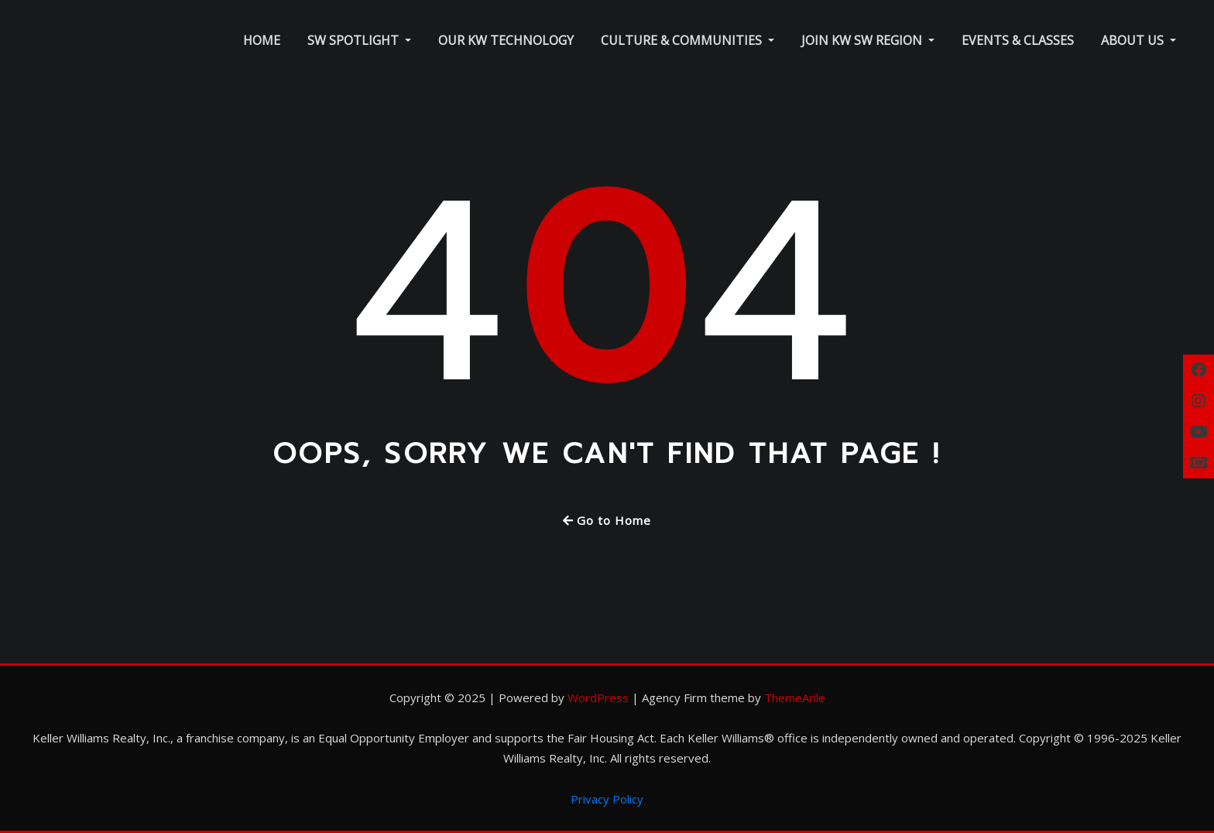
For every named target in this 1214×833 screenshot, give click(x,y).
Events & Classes (1018, 40)
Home (261, 40)
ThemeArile (794, 697)
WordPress (598, 697)
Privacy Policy (607, 799)
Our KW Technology (506, 40)
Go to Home (607, 520)
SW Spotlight (359, 40)
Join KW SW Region (868, 40)
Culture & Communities (687, 40)
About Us (1138, 40)
